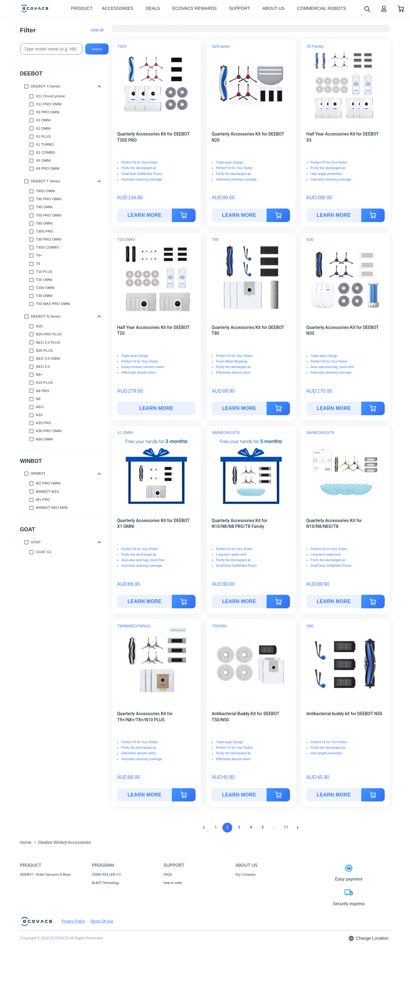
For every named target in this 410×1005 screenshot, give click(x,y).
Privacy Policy (73, 974)
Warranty (170, 916)
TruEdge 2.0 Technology (109, 891)
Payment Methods (177, 899)
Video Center (244, 899)
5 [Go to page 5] (263, 827)
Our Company (245, 874)
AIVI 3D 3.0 (100, 916)
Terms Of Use (101, 974)
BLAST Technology (105, 883)
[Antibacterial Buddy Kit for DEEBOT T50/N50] (239, 795)
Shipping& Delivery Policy (182, 958)
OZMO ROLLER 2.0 (106, 874)
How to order (173, 883)
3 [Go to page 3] (239, 827)
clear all (97, 30)
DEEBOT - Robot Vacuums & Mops (45, 874)
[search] (366, 9)
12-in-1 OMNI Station (107, 899)
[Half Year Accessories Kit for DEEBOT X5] (333, 215)
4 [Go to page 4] (251, 827)
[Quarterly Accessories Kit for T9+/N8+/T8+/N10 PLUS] (144, 795)
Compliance (172, 933)
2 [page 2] (227, 827)
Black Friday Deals (105, 941)
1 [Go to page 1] (216, 827)
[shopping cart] (400, 8)
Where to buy (173, 891)
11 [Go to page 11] (286, 827)
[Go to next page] (298, 828)
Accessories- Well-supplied (39, 891)
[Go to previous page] (204, 828)
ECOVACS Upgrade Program (113, 933)
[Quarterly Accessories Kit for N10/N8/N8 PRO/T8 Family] (239, 601)
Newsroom (243, 891)
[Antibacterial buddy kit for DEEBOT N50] (333, 795)
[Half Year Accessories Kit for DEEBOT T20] (156, 408)
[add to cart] (183, 215)
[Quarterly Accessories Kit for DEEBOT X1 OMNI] (144, 601)
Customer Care (174, 941)
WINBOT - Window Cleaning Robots (46, 883)
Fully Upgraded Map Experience (115, 924)
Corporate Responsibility (253, 883)
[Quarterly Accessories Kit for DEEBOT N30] (333, 408)
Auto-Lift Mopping (104, 908)
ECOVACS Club (247, 908)
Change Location (368, 991)
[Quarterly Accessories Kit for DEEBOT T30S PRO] (144, 215)
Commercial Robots (34, 899)
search (97, 49)
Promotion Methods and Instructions (189, 924)
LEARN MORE (144, 215)
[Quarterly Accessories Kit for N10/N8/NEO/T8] (333, 601)
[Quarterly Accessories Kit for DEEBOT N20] (239, 215)
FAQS (168, 874)
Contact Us (172, 908)
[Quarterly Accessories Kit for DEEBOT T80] (239, 408)
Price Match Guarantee (180, 949)
